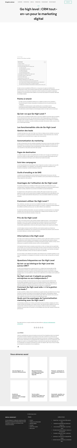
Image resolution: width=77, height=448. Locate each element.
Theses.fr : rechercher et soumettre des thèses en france (57, 372)
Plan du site (32, 428)
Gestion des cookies (34, 426)
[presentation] (19, 362)
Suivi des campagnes (24, 71)
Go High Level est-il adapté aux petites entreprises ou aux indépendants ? (32, 82)
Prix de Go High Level (23, 76)
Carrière (20, 2)
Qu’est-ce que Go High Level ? (24, 65)
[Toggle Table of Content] (44, 62)
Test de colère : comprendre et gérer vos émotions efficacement (38, 395)
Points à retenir (21, 63)
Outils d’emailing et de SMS (25, 72)
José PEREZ (28, 58)
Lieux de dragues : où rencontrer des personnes (19, 371)
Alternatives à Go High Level (24, 78)
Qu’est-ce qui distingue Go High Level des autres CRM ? (29, 80)
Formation (37, 2)
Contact (68, 2)
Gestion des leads (23, 67)
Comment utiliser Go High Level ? (25, 75)
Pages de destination (23, 70)
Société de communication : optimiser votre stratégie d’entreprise (18, 396)
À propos (31, 425)
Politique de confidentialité (35, 422)
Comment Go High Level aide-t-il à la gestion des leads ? (29, 83)
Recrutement (52, 2)
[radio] (35, 327)
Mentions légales (33, 423)
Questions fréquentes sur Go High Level (26, 79)
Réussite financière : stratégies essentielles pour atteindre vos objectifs (38, 372)
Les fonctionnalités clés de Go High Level (26, 66)
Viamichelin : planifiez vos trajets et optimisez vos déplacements (57, 395)
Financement (45, 2)
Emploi (32, 2)
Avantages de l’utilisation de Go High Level (27, 74)
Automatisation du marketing (25, 69)
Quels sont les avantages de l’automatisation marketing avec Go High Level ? (33, 84)
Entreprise (26, 2)
